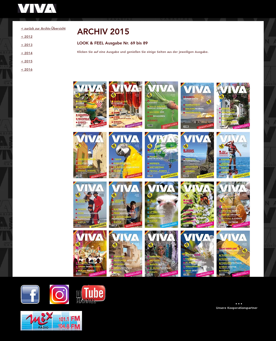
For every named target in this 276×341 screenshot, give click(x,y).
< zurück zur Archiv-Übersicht (43, 28)
